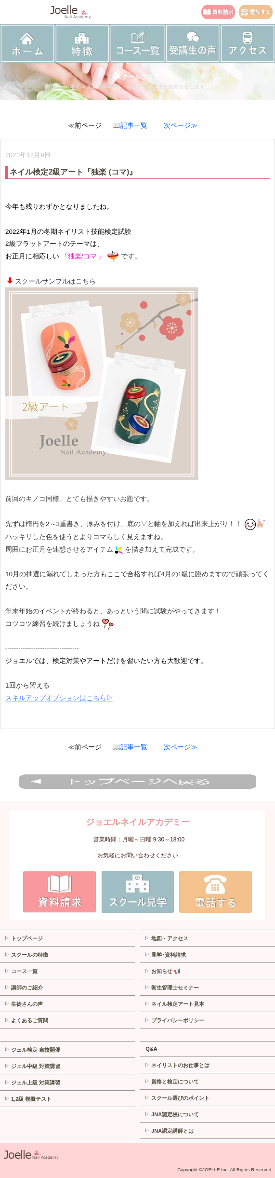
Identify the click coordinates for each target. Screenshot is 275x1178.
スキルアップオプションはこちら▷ (59, 698)
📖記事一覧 (129, 125)
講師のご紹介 (23, 987)
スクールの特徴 (26, 955)
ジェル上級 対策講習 (32, 1082)
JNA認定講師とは (169, 1131)
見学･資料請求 (165, 955)
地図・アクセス (166, 938)
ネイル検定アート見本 (174, 1004)
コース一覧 (21, 971)
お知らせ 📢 (162, 971)
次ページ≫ (180, 125)
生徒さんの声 (23, 1004)
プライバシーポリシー (174, 1020)
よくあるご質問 (26, 1020)
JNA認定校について (171, 1114)
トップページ (23, 938)
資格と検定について (171, 1081)
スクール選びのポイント (177, 1098)
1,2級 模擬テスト (28, 1099)
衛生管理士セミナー (171, 987)
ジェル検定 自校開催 (32, 1050)
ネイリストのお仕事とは (177, 1065)
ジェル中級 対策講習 (32, 1066)
